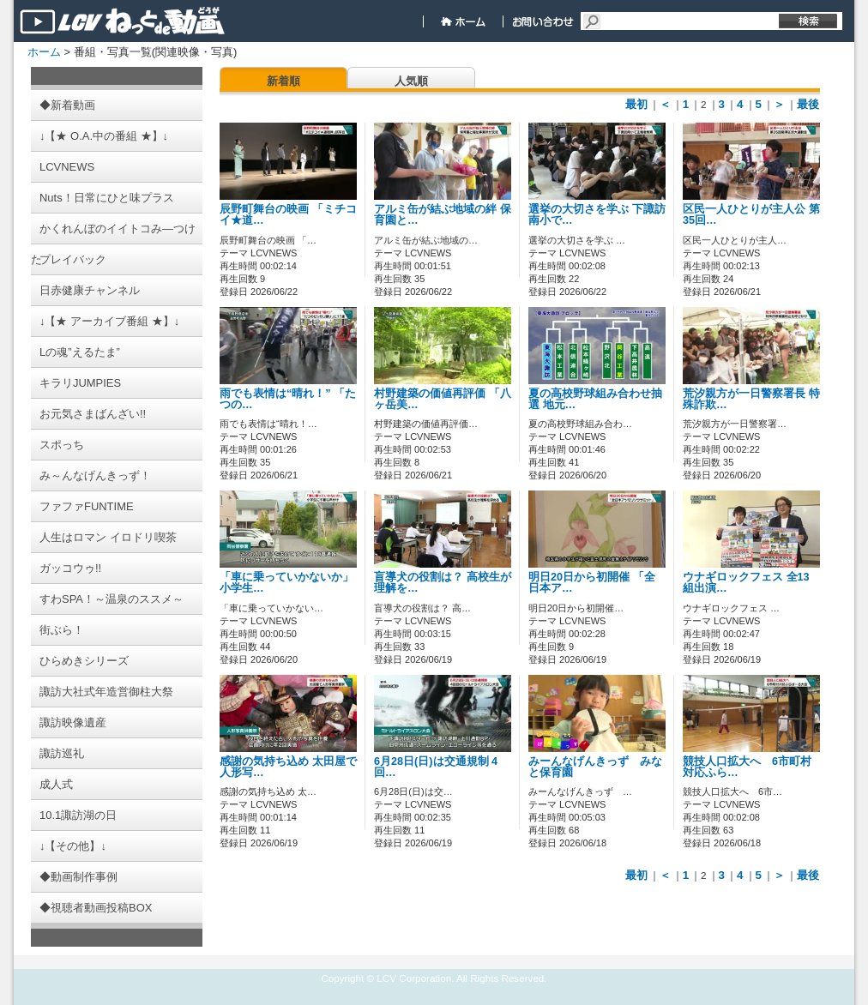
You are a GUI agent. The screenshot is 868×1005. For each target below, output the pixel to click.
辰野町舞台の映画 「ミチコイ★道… (288, 214)
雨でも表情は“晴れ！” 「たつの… (288, 399)
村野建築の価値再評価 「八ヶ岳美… (442, 399)
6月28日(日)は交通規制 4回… (435, 767)
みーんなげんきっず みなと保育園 (595, 767)
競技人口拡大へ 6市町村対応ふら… (747, 767)
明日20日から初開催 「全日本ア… (591, 582)
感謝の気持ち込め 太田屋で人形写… (288, 767)
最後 (808, 104)
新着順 (283, 81)
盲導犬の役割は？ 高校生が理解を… (442, 582)
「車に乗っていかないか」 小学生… (286, 582)
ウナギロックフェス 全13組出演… (746, 582)
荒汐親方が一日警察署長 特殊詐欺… (751, 399)
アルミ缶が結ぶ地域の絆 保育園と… (442, 214)
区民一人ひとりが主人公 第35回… (751, 214)
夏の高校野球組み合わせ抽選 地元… (595, 399)
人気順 (411, 81)
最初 (636, 104)
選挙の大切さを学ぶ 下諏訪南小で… (597, 214)
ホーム (44, 51)
